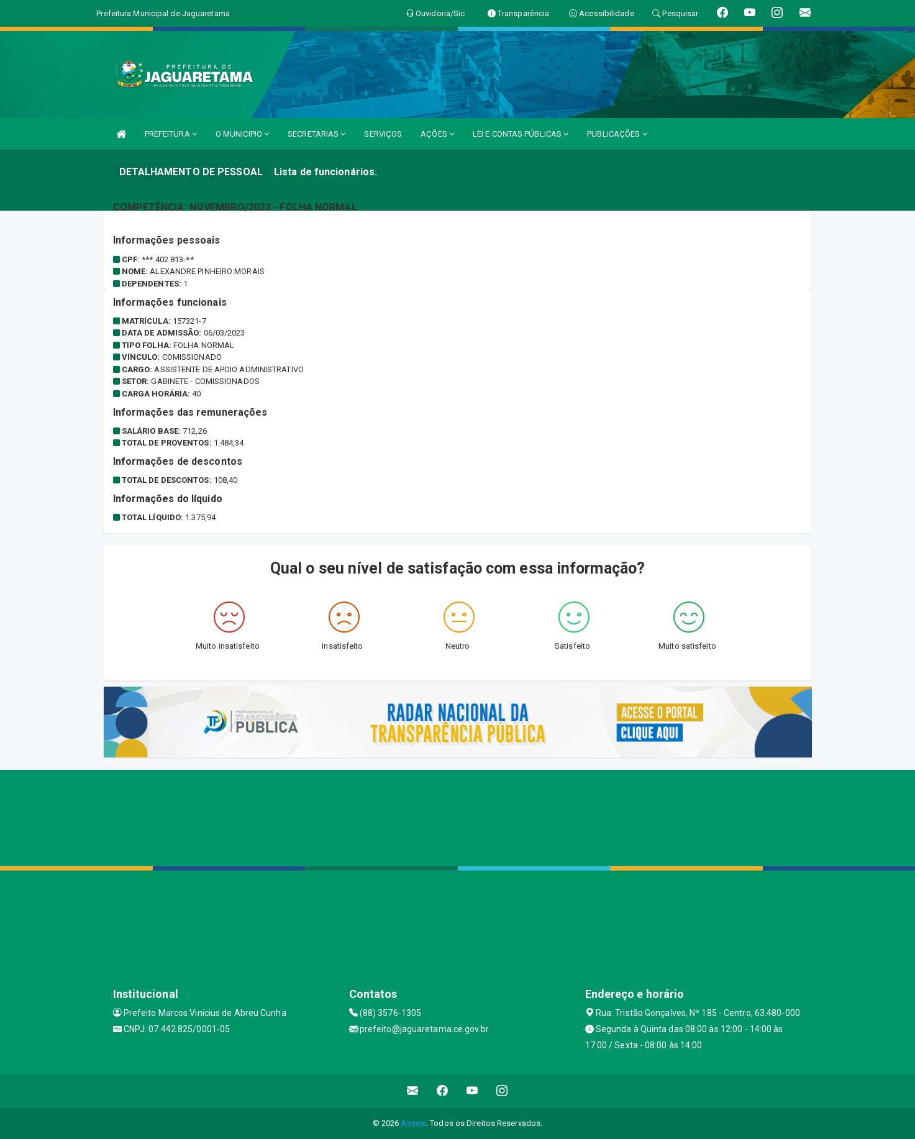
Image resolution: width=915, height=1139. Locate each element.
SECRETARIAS (316, 134)
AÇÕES (437, 134)
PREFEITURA (171, 134)
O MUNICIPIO (242, 134)
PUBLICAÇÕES (617, 134)
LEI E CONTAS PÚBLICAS (520, 134)
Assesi (413, 1123)
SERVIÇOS (383, 134)
